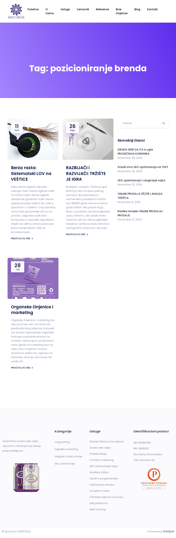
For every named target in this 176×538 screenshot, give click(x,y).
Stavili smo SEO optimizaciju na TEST (143, 167)
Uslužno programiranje (104, 478)
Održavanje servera (102, 484)
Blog (137, 9)
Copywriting (62, 442)
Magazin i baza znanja (68, 456)
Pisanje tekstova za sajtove (107, 441)
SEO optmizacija (65, 463)
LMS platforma (99, 503)
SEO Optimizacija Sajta (104, 466)
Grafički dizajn (98, 454)
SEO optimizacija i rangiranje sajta (142, 180)
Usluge (65, 9)
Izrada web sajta (100, 447)
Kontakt (152, 9)
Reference (102, 9)
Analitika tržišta (99, 472)
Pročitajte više (22, 238)
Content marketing (102, 460)
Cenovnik (83, 9)
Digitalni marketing (66, 449)
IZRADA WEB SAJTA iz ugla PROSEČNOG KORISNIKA (135, 152)
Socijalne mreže (100, 491)
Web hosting (98, 509)
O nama (50, 11)
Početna (33, 9)
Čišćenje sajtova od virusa (106, 497)
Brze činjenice (122, 11)
